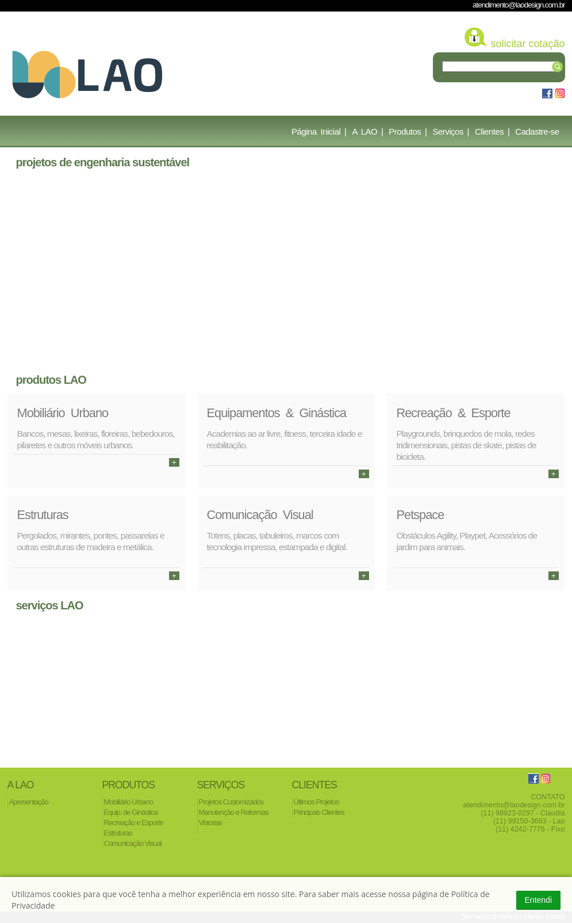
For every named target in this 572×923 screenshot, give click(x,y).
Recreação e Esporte (133, 822)
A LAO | (367, 131)
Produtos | (408, 131)
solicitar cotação (527, 43)
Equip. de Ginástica (131, 812)
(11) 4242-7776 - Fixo (530, 829)
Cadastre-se (537, 131)
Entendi (538, 900)
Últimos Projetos (316, 802)
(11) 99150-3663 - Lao (529, 821)
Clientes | (492, 131)
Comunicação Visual (133, 843)
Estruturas (118, 833)
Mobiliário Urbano (128, 802)
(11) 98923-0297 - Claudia (523, 813)
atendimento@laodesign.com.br (519, 5)
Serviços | (450, 131)
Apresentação (28, 802)
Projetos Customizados (231, 802)
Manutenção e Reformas (233, 812)
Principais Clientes (319, 812)
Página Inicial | (318, 131)
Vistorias (210, 822)
